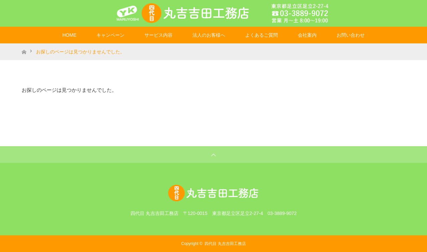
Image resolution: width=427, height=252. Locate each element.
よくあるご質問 (261, 35)
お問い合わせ (351, 35)
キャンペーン (110, 35)
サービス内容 (158, 35)
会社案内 (307, 35)
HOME (69, 35)
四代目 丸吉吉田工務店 (225, 243)
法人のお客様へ (208, 35)
